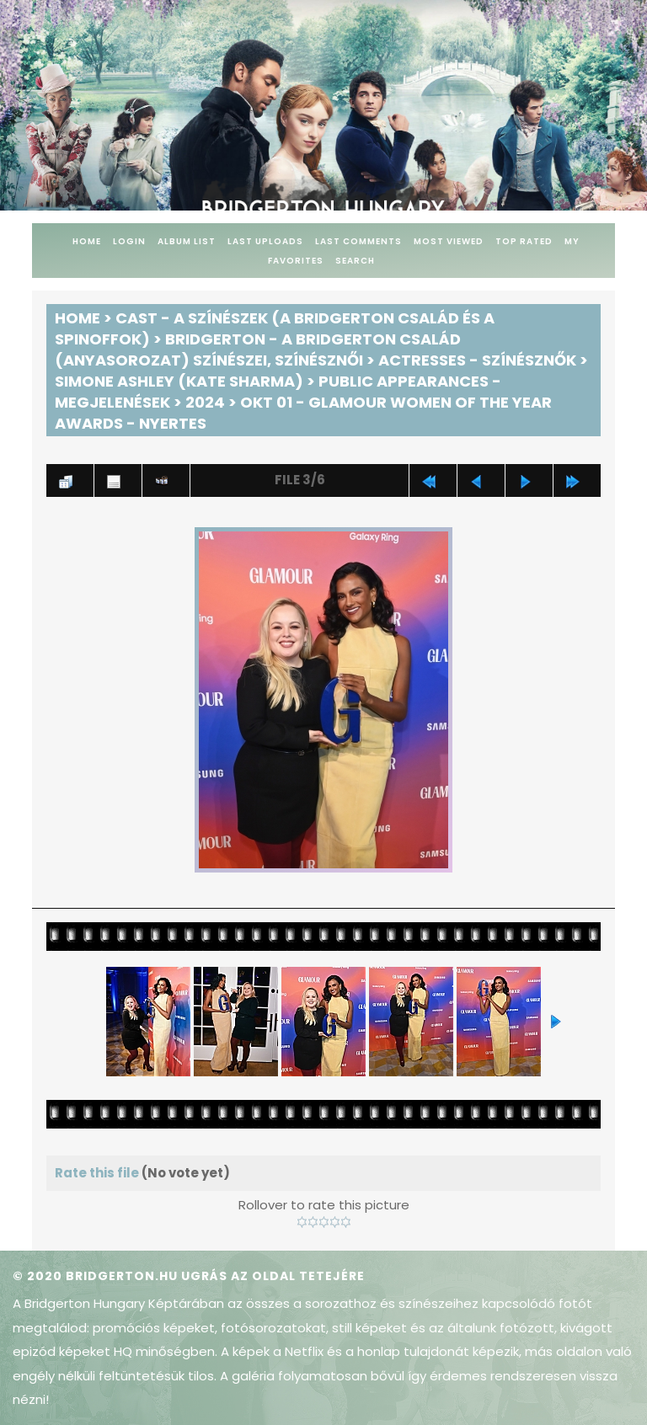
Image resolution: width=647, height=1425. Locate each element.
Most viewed (449, 241)
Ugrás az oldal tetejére (273, 1276)
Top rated (524, 241)
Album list (187, 241)
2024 (205, 402)
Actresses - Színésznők (477, 360)
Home (86, 241)
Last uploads (265, 241)
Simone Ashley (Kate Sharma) (179, 381)
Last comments (358, 241)
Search (355, 260)
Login (129, 241)
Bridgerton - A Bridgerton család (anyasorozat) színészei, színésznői (258, 349)
